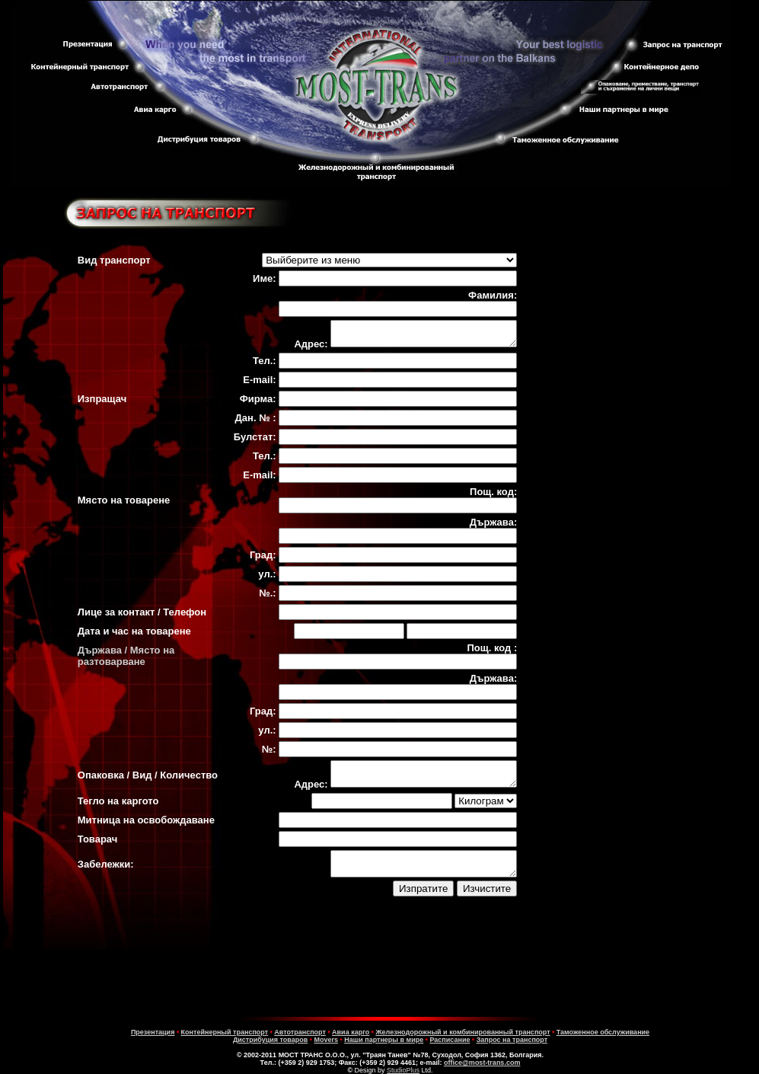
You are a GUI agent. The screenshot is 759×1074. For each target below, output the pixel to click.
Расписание (449, 1040)
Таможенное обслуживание (602, 1032)
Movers (326, 1040)
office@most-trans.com (482, 1062)
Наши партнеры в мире (383, 1040)
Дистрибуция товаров (270, 1040)
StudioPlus (403, 1070)
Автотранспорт (300, 1032)
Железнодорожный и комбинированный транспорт (462, 1032)
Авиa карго (350, 1032)
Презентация (153, 1032)
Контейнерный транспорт (225, 1032)
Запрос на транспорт (512, 1040)
